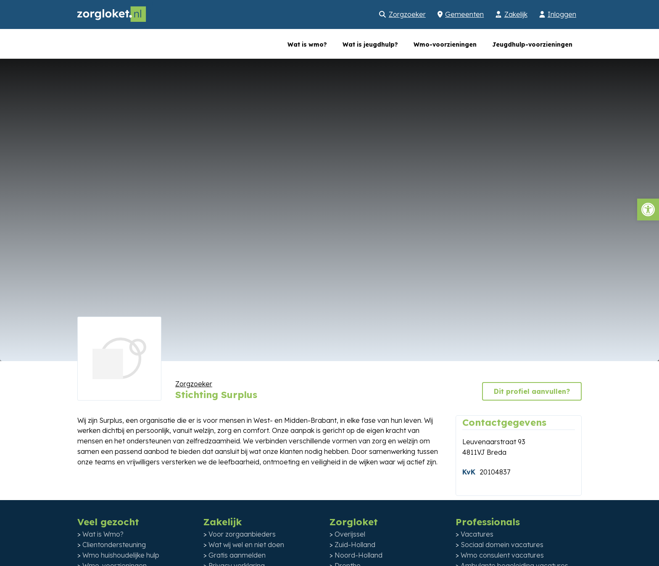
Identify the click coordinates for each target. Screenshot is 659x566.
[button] (648, 209)
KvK (468, 472)
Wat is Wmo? (103, 534)
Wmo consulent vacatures (502, 555)
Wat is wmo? (307, 44)
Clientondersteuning (114, 544)
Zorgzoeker (407, 14)
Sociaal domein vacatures (502, 544)
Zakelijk (515, 14)
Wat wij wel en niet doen (246, 544)
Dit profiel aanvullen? (532, 391)
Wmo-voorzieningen (445, 44)
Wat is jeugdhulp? (370, 44)
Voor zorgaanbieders (242, 534)
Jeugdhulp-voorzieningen (532, 44)
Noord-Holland (358, 555)
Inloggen (562, 14)
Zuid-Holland (355, 544)
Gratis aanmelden (237, 555)
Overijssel (350, 534)
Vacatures (477, 534)
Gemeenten (464, 14)
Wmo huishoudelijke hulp (120, 555)
